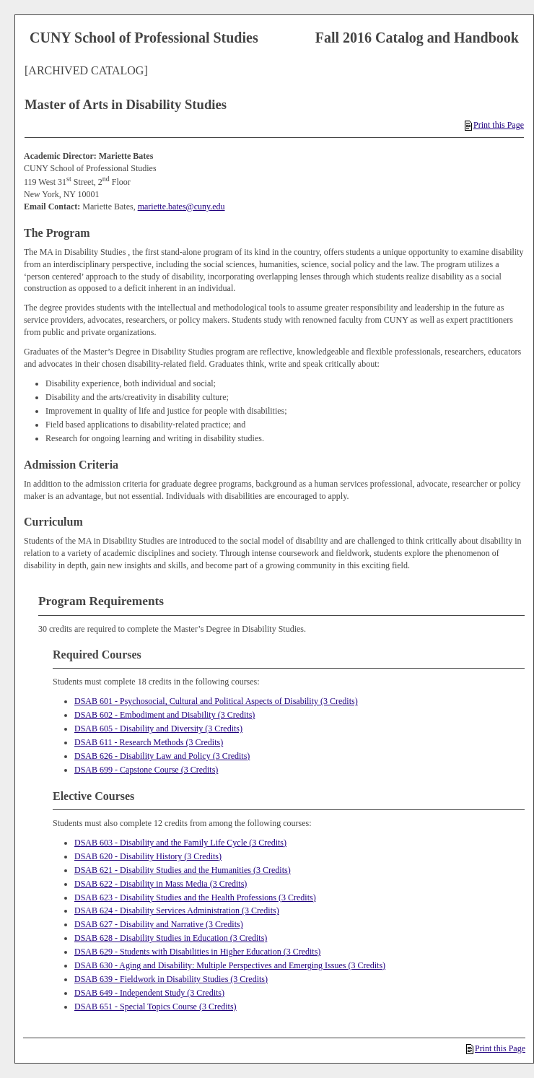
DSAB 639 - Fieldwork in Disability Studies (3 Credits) (171, 979)
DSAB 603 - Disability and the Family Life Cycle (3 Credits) (180, 843)
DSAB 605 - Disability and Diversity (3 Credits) (158, 728)
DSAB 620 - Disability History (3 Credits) (148, 856)
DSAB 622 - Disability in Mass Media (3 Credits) (160, 884)
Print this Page (494, 125)
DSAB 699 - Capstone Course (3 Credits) (146, 770)
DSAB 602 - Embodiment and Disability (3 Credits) (164, 715)
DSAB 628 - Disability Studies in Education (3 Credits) (170, 938)
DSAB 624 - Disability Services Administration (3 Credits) (176, 910)
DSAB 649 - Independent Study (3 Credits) (149, 993)
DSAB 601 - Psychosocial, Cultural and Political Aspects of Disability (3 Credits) (216, 701)
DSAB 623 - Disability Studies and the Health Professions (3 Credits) (195, 897)
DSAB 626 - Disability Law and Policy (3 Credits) (162, 756)
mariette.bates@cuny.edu (181, 206)
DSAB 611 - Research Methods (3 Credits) (148, 742)
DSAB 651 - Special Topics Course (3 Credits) (155, 1006)
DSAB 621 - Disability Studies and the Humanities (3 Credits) (182, 870)
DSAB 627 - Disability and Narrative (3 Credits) (158, 924)
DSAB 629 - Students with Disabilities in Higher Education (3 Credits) (197, 952)
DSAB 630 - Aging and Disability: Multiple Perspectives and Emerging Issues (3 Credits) (229, 965)
